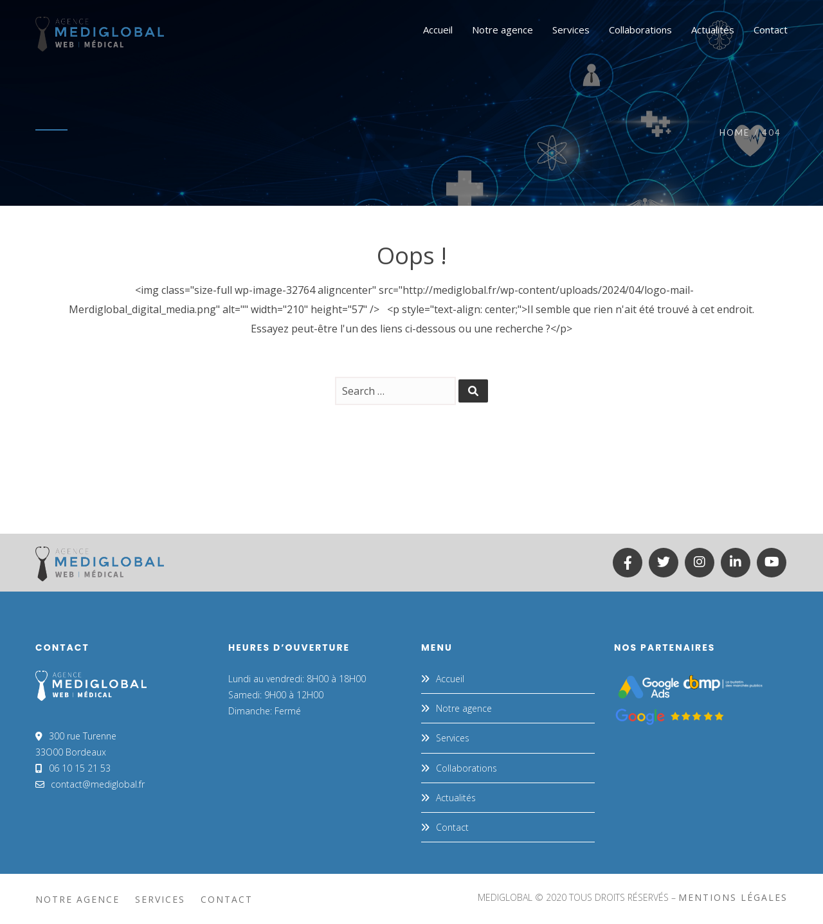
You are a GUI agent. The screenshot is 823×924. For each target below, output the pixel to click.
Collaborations (466, 768)
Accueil (450, 679)
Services (452, 738)
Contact (452, 827)
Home (734, 132)
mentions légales (733, 897)
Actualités (456, 798)
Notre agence (464, 708)
